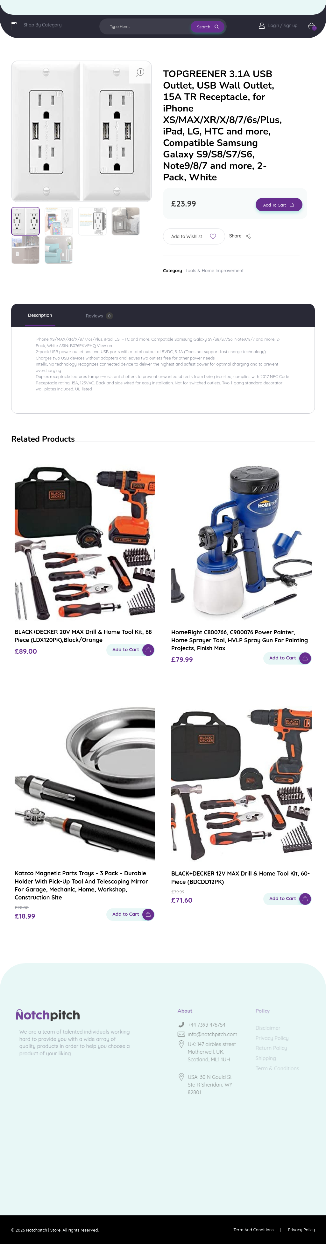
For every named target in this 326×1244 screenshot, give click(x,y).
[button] (194, 236)
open (140, 72)
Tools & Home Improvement (214, 270)
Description (40, 315)
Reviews (99, 315)
